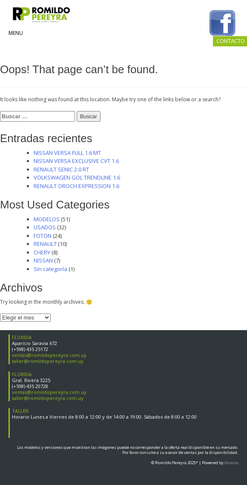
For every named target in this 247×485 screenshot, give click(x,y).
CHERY (42, 252)
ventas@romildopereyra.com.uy (49, 355)
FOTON (43, 236)
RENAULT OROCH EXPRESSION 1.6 (76, 186)
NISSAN (43, 260)
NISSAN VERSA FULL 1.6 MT (67, 153)
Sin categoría (50, 269)
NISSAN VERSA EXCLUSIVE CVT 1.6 (76, 161)
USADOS (45, 227)
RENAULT (45, 244)
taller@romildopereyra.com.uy (47, 361)
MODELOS (47, 219)
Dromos (231, 462)
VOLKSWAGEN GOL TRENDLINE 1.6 (77, 177)
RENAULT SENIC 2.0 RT (61, 169)
